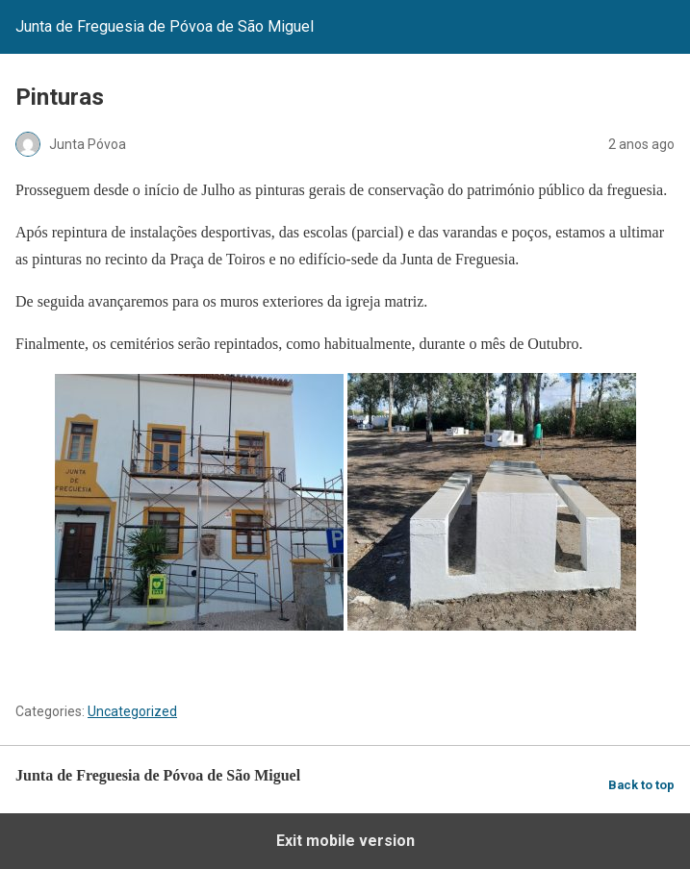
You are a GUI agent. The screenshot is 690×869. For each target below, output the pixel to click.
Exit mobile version (345, 841)
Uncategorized (132, 711)
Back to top (641, 785)
